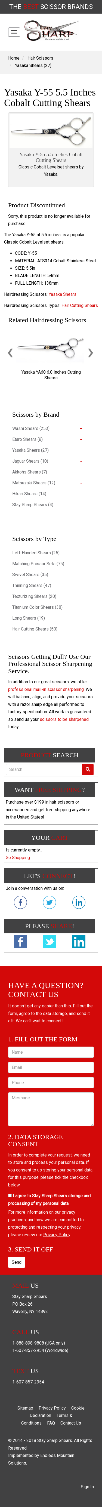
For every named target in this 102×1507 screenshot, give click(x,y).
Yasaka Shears (62, 294)
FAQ (51, 1423)
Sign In (87, 1486)
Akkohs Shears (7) (29, 472)
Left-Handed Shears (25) (36, 552)
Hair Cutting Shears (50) (34, 629)
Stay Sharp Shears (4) (32, 504)
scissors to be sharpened (64, 719)
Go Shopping (18, 857)
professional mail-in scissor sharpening (46, 689)
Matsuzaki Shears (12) (33, 482)
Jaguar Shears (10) (30, 461)
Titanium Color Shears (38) (37, 607)
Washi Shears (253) (31, 428)
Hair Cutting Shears (79, 305)
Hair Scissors (40, 58)
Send (16, 1262)
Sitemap (25, 1408)
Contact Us (70, 1423)
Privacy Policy (56, 1234)
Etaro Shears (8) (27, 439)
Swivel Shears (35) (30, 574)
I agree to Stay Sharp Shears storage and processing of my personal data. (49, 1199)
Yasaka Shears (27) (33, 65)
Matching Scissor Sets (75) (38, 563)
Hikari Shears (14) (29, 493)
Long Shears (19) (28, 618)
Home (14, 58)
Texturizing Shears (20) (34, 596)
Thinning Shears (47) (31, 585)
